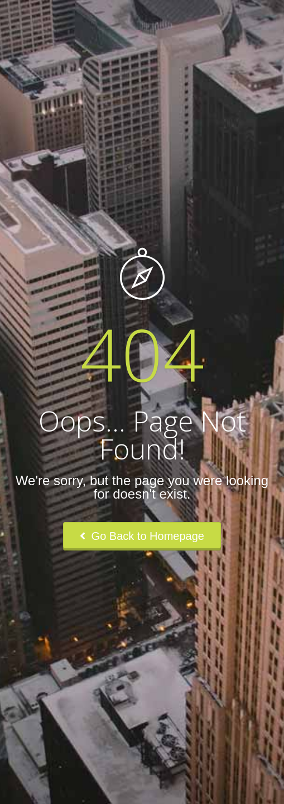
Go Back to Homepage (142, 536)
